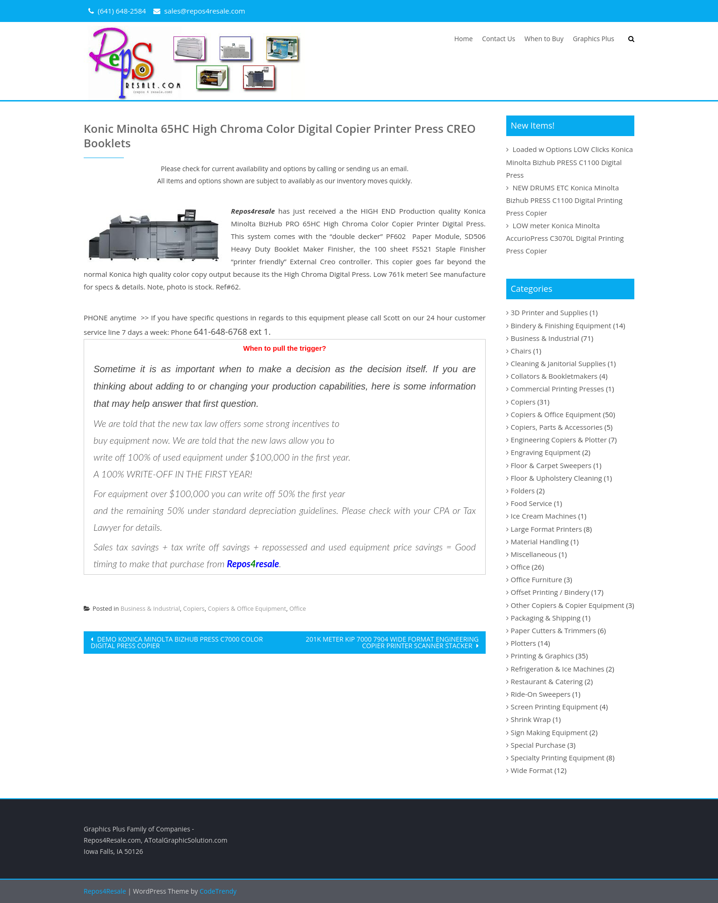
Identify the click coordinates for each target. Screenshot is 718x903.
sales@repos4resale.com (204, 10)
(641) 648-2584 (122, 10)
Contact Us (498, 38)
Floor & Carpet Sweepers (551, 465)
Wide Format (532, 770)
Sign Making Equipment (549, 732)
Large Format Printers (546, 529)
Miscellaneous (534, 554)
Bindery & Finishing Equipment (561, 325)
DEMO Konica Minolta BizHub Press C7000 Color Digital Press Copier (177, 642)
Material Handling (540, 541)
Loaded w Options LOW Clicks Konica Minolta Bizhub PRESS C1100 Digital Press (569, 161)
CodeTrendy (218, 891)
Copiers (194, 608)
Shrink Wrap (531, 719)
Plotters (523, 643)
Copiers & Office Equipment (247, 608)
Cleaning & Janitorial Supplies (558, 363)
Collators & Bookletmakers (554, 376)
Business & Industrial (150, 608)
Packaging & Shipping (546, 617)
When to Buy (543, 38)
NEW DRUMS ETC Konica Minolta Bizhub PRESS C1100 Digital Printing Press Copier (564, 200)
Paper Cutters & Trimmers (553, 630)
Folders (523, 490)
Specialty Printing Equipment (558, 757)
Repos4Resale (106, 891)
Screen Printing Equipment (554, 706)
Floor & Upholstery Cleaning (556, 478)
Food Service (532, 503)
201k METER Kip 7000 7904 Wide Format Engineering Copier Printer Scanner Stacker (392, 642)
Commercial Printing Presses (557, 388)
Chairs (521, 350)
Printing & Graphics (542, 655)
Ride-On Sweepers (541, 694)
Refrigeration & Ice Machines (557, 668)
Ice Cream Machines (544, 515)
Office (297, 608)
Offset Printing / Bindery (550, 592)
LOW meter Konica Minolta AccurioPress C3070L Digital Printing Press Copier (565, 238)
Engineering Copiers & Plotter (559, 439)
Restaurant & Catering (547, 681)
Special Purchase (538, 745)
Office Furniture (536, 579)
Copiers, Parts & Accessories (557, 427)
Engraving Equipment (546, 452)
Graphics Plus (593, 38)
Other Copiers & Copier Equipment (568, 605)
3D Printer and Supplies (549, 312)
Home (463, 38)
